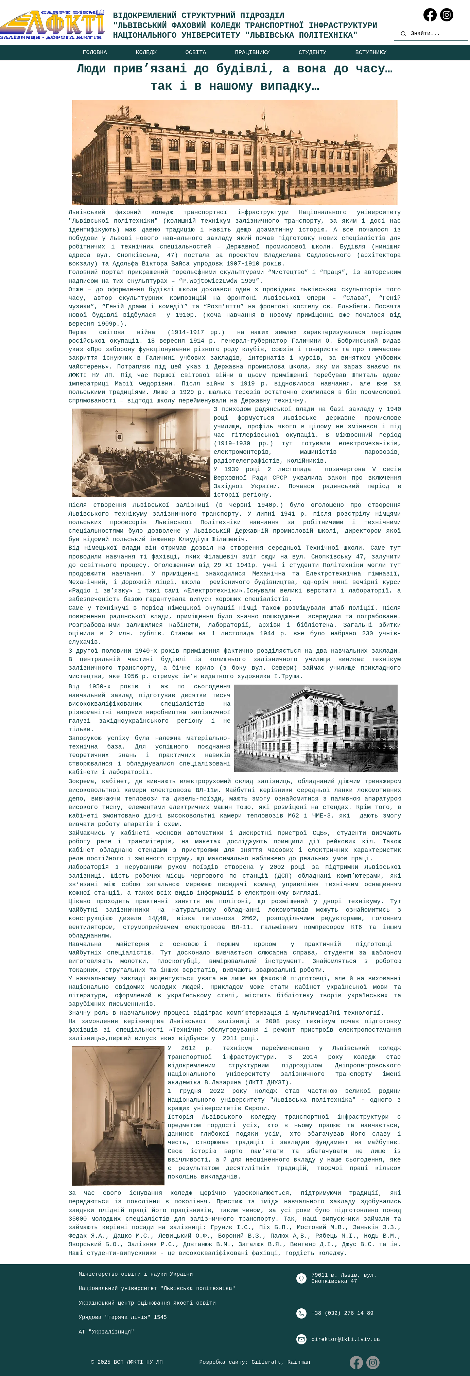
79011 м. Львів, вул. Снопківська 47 (344, 1278)
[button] (146, 52)
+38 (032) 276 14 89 (342, 1313)
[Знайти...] (432, 33)
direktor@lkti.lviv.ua (346, 1340)
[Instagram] (446, 14)
